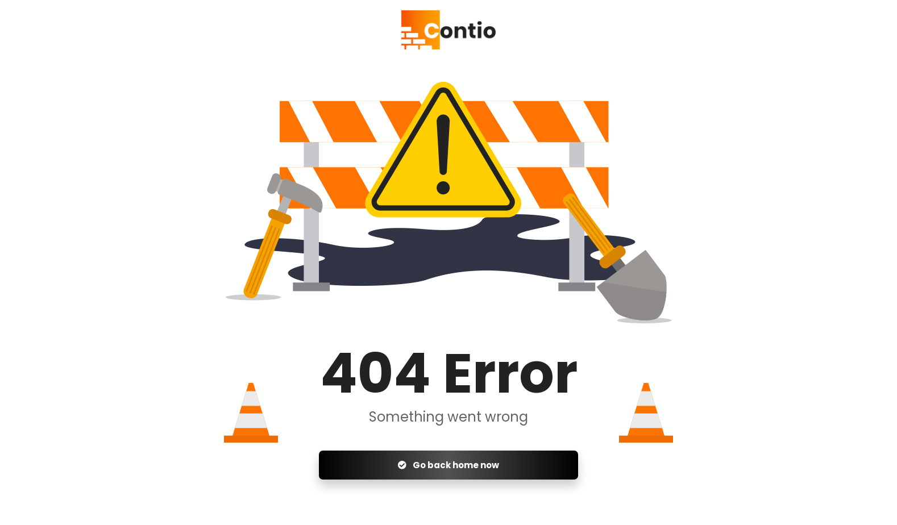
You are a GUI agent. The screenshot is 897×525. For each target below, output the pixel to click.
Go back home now (448, 465)
